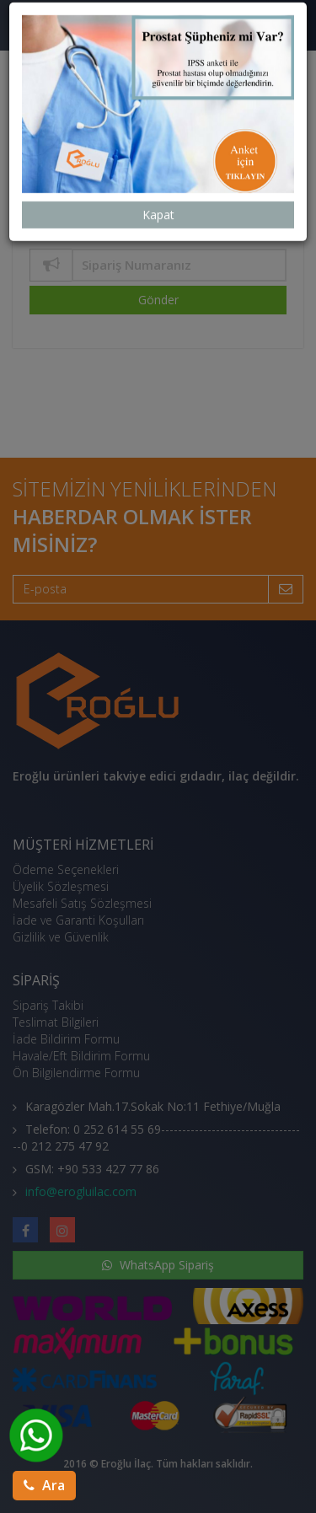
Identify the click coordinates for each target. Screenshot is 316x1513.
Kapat (158, 166)
